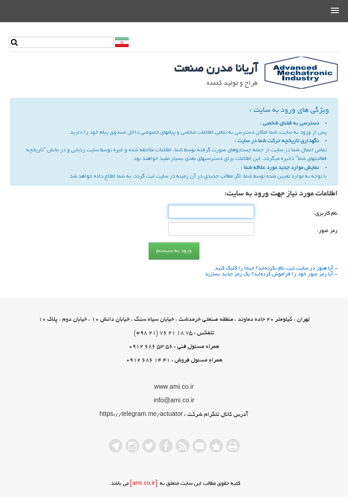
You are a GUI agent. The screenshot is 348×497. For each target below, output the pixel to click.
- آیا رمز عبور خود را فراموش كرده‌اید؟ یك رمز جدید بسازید (271, 274)
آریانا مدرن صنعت (216, 69)
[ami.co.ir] (143, 484)
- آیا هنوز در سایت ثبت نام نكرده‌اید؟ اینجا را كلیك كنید (276, 268)
